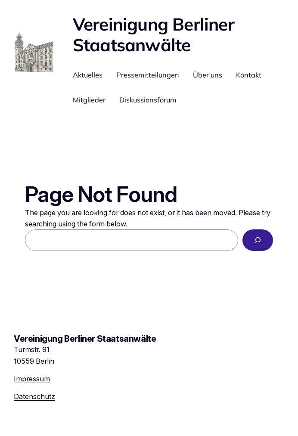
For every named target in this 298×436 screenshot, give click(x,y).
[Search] (257, 240)
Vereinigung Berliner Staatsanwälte (153, 34)
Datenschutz (34, 396)
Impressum (32, 378)
